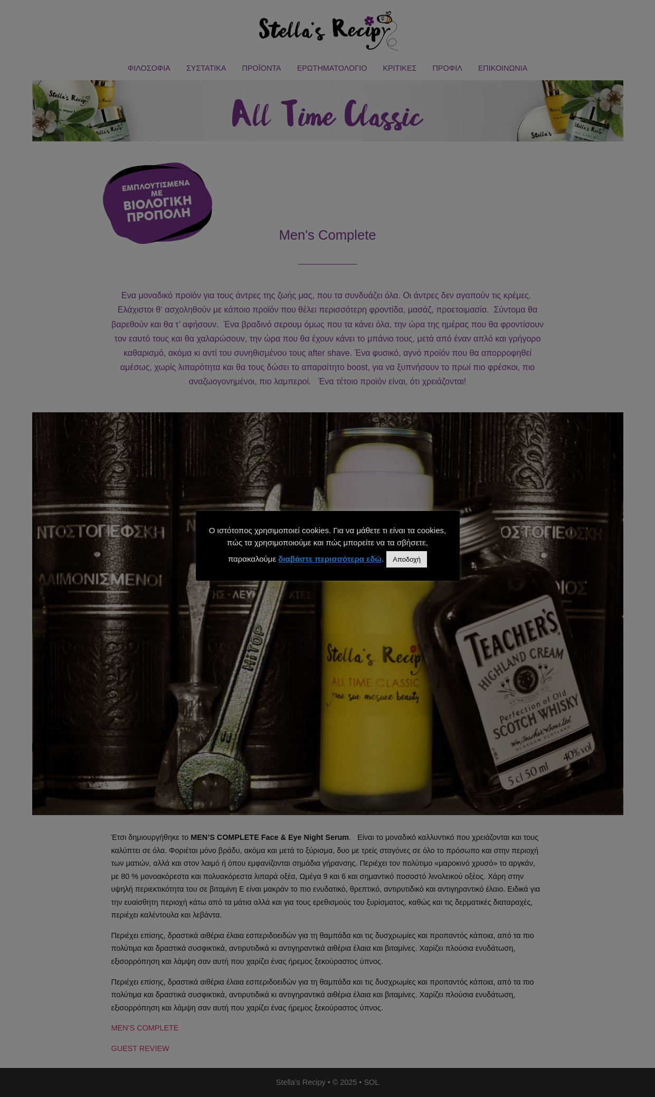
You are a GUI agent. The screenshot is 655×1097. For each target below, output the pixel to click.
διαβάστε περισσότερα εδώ (330, 558)
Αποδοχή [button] (407, 559)
